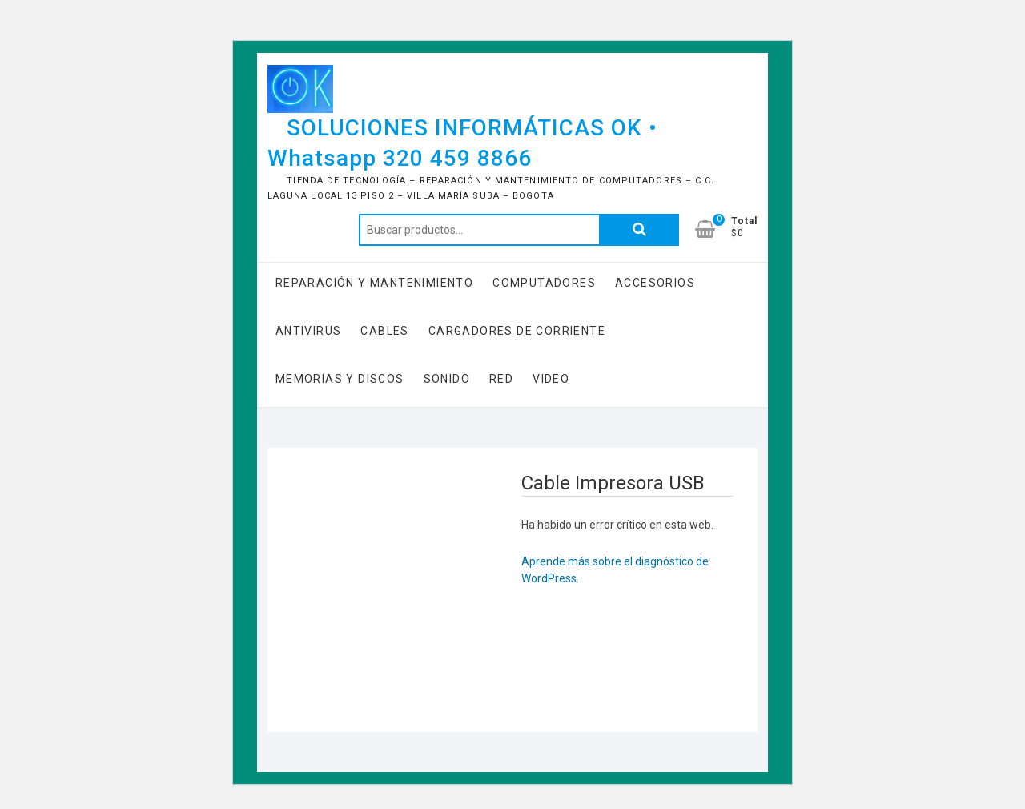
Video (551, 378)
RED (501, 378)
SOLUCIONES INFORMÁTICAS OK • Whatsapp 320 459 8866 (462, 143)
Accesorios (655, 282)
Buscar (639, 230)
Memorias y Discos (339, 378)
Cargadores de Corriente (516, 330)
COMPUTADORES (544, 282)
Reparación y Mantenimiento (374, 282)
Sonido (447, 378)
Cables (384, 330)
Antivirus (308, 330)
